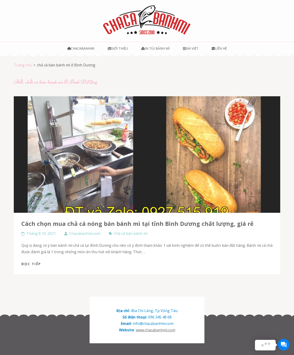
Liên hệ (219, 48)
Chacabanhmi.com (84, 233)
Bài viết (190, 48)
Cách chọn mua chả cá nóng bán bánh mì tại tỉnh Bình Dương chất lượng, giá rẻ (137, 223)
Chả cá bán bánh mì (130, 233)
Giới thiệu (118, 48)
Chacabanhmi (81, 48)
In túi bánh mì (155, 48)
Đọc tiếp (31, 263)
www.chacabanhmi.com (155, 329)
